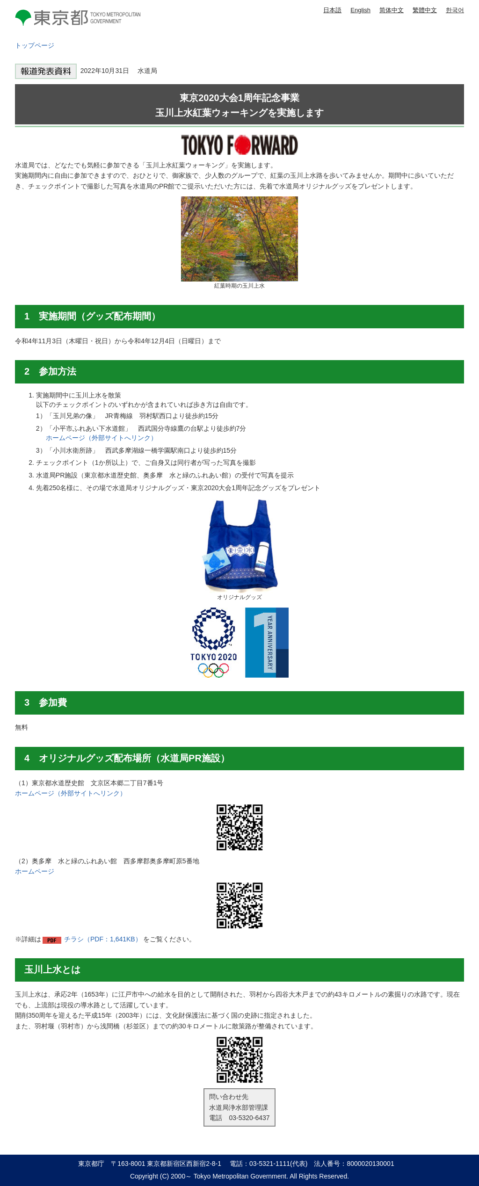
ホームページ (34, 871)
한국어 (455, 10)
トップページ (34, 45)
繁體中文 (425, 10)
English (360, 10)
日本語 (332, 10)
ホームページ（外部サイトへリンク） (101, 437)
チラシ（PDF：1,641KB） (103, 939)
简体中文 (391, 10)
